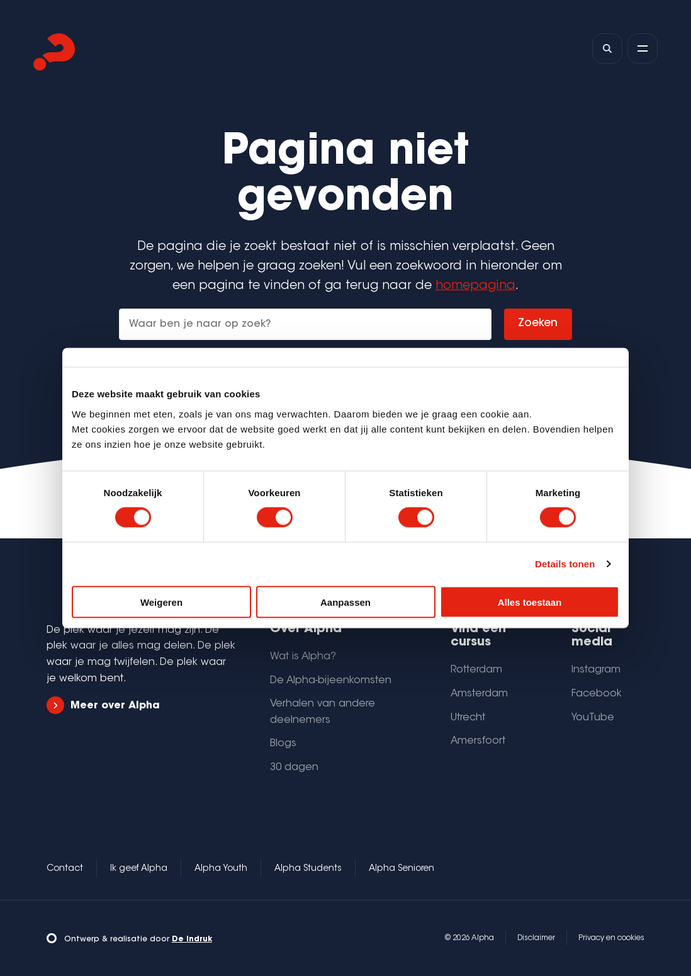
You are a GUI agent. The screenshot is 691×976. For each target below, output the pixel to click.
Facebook (596, 694)
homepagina (475, 286)
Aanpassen (345, 601)
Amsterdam (479, 694)
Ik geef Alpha (138, 869)
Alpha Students (308, 869)
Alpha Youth (220, 869)
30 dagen (294, 768)
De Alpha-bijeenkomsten (330, 681)
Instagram (596, 670)
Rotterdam (476, 670)
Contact (65, 869)
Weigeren (161, 601)
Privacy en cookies (611, 938)
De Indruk (192, 939)
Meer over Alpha (103, 705)
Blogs (283, 744)
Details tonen (565, 564)
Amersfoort (478, 741)
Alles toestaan (530, 601)
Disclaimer (536, 938)
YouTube (592, 718)
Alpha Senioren (401, 869)
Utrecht (468, 718)
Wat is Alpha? (303, 657)
